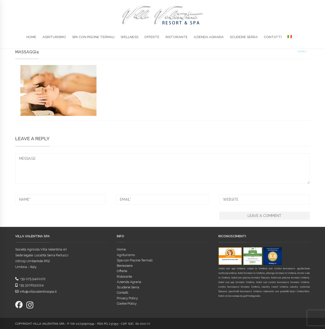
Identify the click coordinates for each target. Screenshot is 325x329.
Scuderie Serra (244, 37)
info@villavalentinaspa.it (36, 291)
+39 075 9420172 (30, 279)
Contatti (273, 37)
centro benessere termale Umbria (239, 287)
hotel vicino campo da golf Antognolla (239, 296)
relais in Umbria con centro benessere (271, 268)
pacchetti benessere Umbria (245, 291)
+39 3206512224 (29, 285)
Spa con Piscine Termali (93, 37)
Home (31, 37)
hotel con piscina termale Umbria (290, 277)
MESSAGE (162, 168)
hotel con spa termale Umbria (236, 282)
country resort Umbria (275, 287)
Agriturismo (54, 37)
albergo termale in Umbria (281, 273)
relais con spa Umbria (232, 268)
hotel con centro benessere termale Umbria (282, 282)
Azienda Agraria (209, 37)
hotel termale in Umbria (251, 273)
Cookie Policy (127, 303)
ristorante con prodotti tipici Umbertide (286, 291)
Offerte (151, 37)
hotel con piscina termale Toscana (250, 277)
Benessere (125, 266)
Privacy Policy (127, 298)
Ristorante (177, 37)
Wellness (129, 37)
